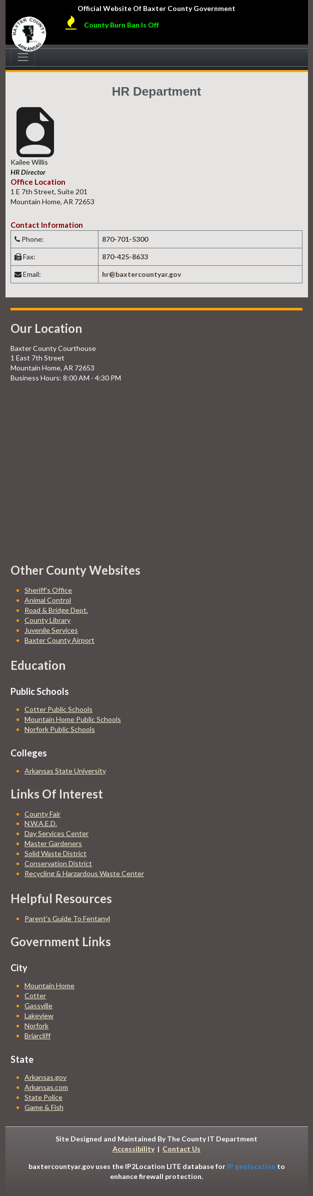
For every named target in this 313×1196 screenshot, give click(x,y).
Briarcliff (37, 1035)
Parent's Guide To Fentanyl (67, 918)
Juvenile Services (51, 630)
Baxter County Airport (59, 640)
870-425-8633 (125, 256)
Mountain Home (49, 985)
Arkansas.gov (45, 1077)
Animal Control (47, 600)
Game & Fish (44, 1107)
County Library (47, 620)
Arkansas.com (46, 1087)
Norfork (36, 1025)
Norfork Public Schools (59, 729)
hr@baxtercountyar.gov (141, 274)
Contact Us (181, 1148)
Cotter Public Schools (58, 709)
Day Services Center (56, 833)
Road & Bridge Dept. (56, 610)
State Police (43, 1097)
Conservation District (58, 863)
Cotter (35, 995)
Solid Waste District (55, 853)
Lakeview (39, 1015)
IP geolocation (251, 1166)
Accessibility (133, 1148)
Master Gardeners (53, 843)
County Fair (42, 814)
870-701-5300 (125, 239)
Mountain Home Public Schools (72, 719)
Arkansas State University (65, 770)
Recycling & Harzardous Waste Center (84, 873)
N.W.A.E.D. (40, 823)
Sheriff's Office (48, 590)
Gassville (38, 1005)
